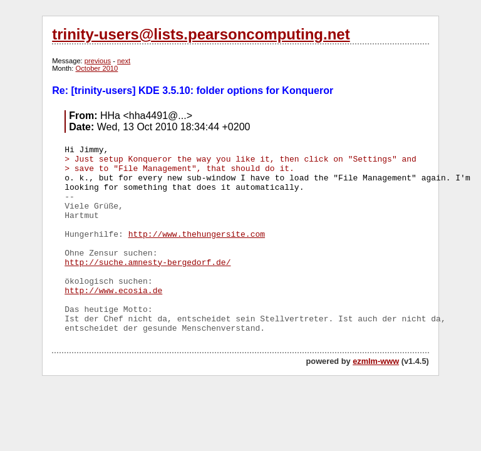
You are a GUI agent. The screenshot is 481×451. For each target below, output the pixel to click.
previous (98, 61)
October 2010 (97, 68)
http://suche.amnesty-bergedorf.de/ (147, 262)
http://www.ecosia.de (113, 291)
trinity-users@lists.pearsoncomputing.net (200, 34)
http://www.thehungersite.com (196, 234)
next (123, 61)
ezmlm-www (376, 361)
